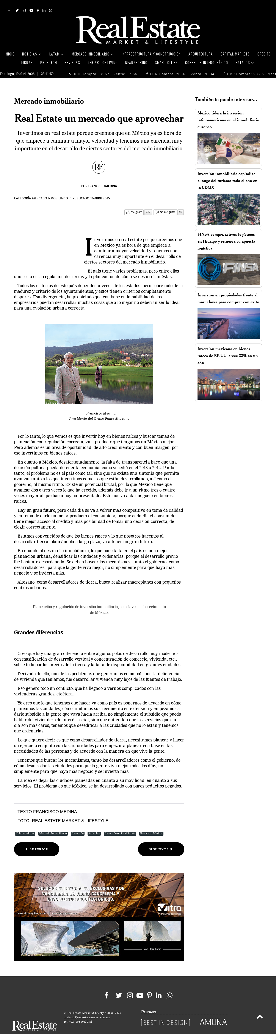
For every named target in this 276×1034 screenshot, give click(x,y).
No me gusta (168, 202)
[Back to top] (259, 1008)
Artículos (94, 824)
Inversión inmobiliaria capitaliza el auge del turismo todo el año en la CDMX (227, 171)
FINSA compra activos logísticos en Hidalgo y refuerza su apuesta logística (226, 231)
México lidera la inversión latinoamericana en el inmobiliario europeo (228, 110)
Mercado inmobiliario (50, 189)
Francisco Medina (151, 824)
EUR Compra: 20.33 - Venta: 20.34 (180, 64)
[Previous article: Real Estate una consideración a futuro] (36, 840)
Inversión (78, 824)
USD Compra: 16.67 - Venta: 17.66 (103, 64)
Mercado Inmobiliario (53, 824)
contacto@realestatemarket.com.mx (87, 1007)
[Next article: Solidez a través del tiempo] (161, 840)
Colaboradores (25, 824)
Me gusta (136, 202)
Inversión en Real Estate (120, 824)
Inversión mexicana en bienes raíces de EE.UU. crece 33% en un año (228, 346)
